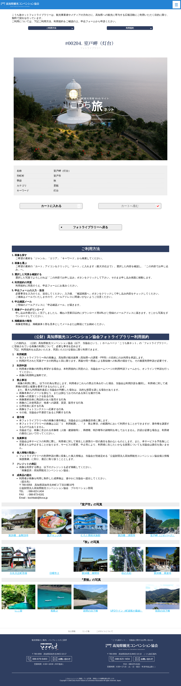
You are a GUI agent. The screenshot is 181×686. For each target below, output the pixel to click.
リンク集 (86, 631)
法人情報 (71, 631)
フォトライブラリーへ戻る (90, 227)
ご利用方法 (51, 28)
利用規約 (130, 28)
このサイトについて (104, 631)
